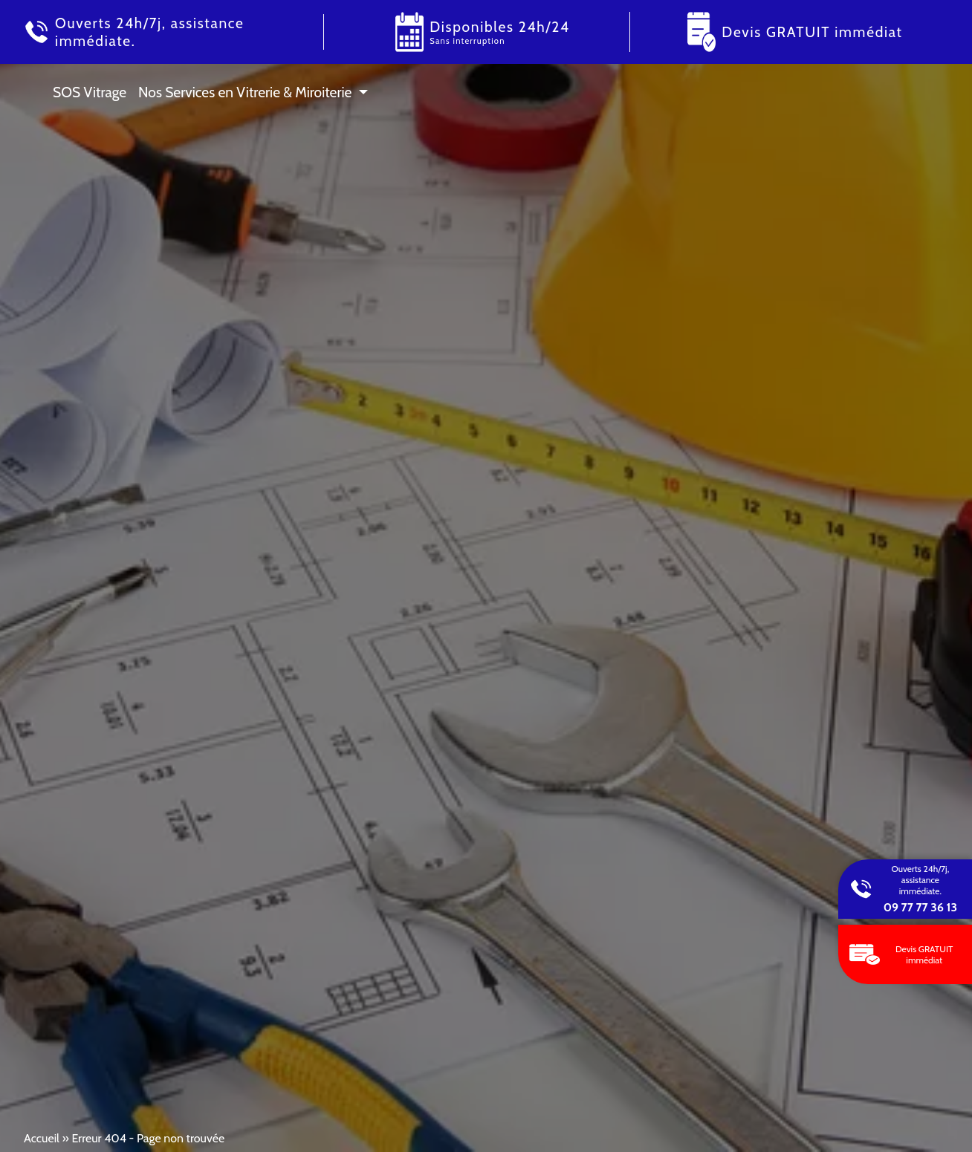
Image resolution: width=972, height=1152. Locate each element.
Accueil (41, 1138)
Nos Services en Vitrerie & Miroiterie (244, 92)
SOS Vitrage (89, 92)
